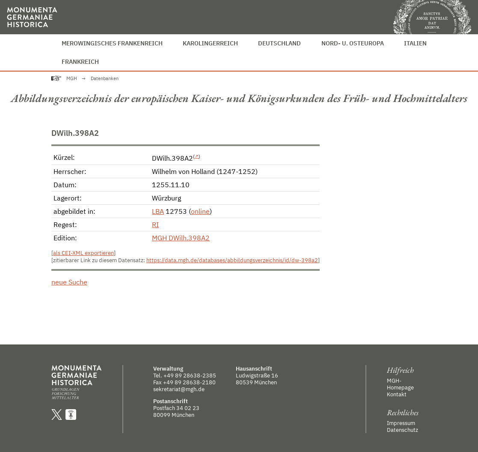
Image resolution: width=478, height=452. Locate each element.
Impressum (401, 422)
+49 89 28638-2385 (189, 375)
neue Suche (69, 282)
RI (155, 224)
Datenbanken (105, 78)
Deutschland (279, 43)
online (200, 211)
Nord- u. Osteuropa (352, 43)
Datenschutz (402, 429)
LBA (158, 211)
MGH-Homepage (400, 384)
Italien (415, 43)
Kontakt (397, 394)
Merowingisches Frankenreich (112, 43)
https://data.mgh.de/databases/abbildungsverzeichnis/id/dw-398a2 (232, 260)
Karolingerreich (210, 43)
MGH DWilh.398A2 (181, 237)
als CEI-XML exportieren (83, 253)
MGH (71, 78)
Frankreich (80, 61)
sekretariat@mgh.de (179, 389)
